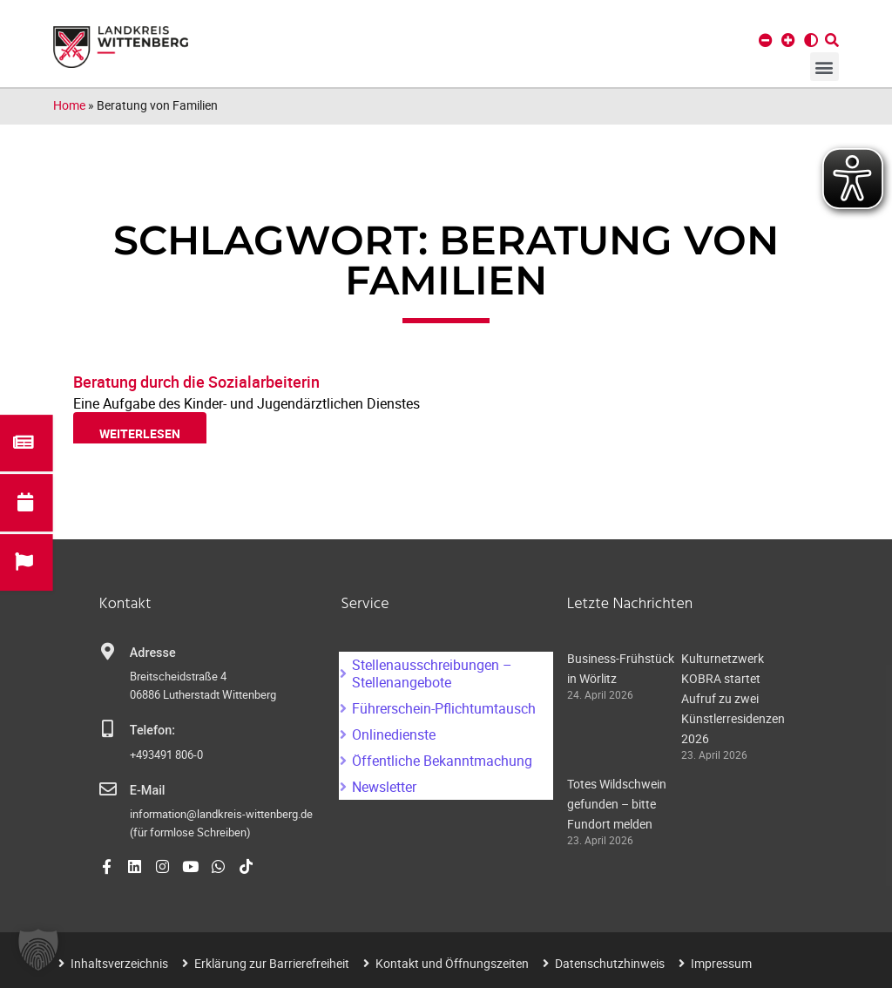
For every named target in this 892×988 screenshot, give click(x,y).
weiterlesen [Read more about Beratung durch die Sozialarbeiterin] (139, 433)
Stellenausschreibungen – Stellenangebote (432, 673)
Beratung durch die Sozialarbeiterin (196, 381)
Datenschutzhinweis (610, 963)
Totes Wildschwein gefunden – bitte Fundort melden (616, 803)
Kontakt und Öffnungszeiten (452, 963)
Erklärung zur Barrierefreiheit (271, 963)
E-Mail (148, 790)
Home (69, 105)
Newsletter (384, 786)
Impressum (721, 963)
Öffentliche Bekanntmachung (442, 760)
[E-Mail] (108, 789)
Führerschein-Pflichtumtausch (444, 708)
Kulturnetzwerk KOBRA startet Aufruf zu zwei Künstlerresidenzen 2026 (733, 698)
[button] (824, 66)
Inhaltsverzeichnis (119, 963)
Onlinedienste (394, 734)
